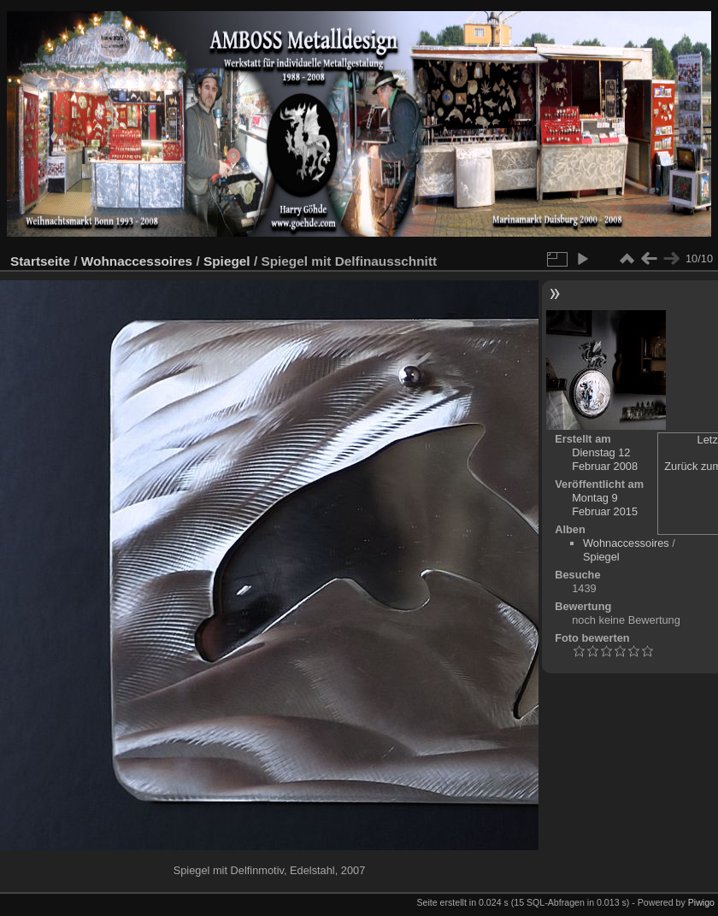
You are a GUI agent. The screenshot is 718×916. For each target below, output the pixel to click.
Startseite (40, 261)
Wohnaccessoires (136, 261)
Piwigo (701, 902)
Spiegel (226, 261)
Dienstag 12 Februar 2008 (605, 459)
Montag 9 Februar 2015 (605, 504)
